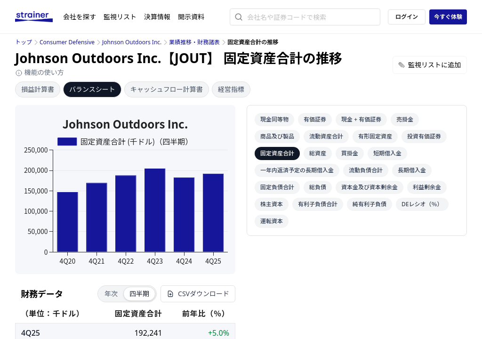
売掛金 (404, 119)
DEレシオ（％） (422, 204)
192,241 (148, 333)
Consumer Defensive (67, 42)
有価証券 (315, 119)
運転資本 (271, 221)
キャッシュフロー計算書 (166, 89)
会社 (79, 16)
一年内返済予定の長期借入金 (297, 170)
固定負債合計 (277, 187)
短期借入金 (387, 153)
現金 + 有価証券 (361, 119)
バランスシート (92, 89)
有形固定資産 (375, 136)
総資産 (317, 153)
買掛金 (349, 153)
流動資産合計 (326, 136)
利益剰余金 (427, 187)
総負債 (317, 187)
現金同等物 (274, 119)
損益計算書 (37, 89)
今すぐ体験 (448, 17)
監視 (120, 16)
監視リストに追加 (430, 64)
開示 (191, 16)
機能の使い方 (39, 72)
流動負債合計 (366, 170)
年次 (111, 293)
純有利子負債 (369, 204)
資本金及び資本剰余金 (369, 187)
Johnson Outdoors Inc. (131, 42)
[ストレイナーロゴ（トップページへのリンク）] (39, 17)
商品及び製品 (277, 136)
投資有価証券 (424, 136)
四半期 (139, 293)
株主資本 (271, 204)
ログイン (406, 17)
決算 (157, 16)
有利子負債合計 (317, 204)
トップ (23, 42)
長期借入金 (412, 170)
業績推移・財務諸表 (194, 42)
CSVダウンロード (198, 293)
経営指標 (231, 89)
